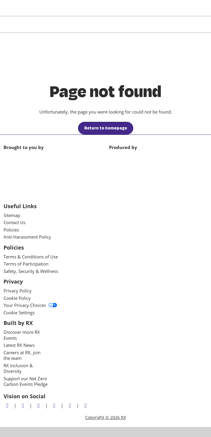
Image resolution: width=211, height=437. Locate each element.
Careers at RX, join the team (22, 355)
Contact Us (14, 222)
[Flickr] (86, 406)
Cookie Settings (19, 312)
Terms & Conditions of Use (31, 257)
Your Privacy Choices (30, 305)
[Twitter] (8, 406)
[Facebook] (23, 406)
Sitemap (12, 215)
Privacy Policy (18, 291)
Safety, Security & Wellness (31, 271)
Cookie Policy (17, 298)
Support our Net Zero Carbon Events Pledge (26, 381)
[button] (105, 128)
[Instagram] (55, 406)
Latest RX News (19, 345)
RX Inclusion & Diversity (18, 368)
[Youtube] (70, 406)
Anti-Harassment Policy (27, 237)
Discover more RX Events (22, 335)
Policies (11, 230)
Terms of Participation (26, 264)
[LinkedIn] (39, 406)
